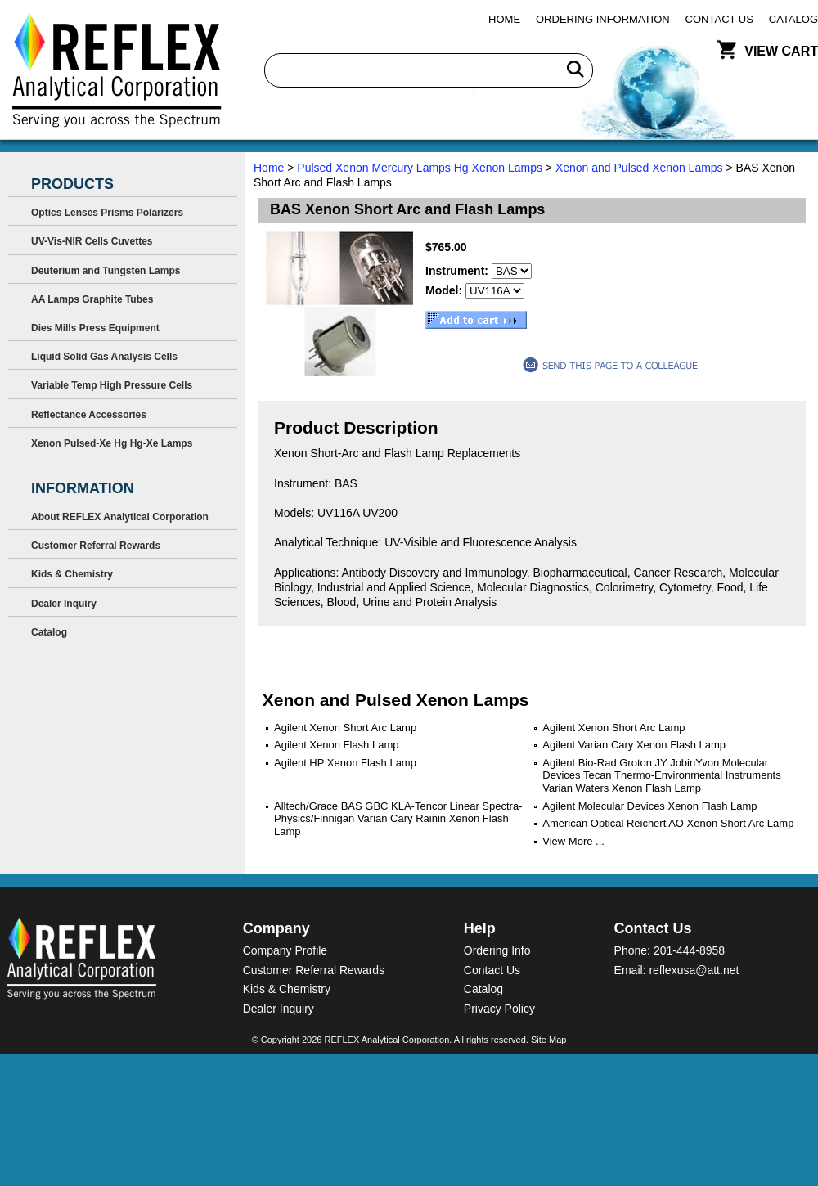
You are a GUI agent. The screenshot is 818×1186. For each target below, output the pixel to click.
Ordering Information (603, 19)
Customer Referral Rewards (95, 545)
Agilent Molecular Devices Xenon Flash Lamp (649, 806)
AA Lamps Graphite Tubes (92, 299)
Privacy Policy (499, 1008)
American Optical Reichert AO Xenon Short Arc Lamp (667, 823)
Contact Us (719, 19)
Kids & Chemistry (72, 574)
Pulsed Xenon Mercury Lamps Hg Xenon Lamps (419, 167)
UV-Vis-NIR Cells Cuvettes (92, 241)
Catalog (793, 19)
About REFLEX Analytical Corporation (120, 517)
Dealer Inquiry (64, 603)
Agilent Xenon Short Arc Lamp (345, 727)
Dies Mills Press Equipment (95, 328)
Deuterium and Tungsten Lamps (105, 270)
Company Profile (285, 950)
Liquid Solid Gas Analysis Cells (104, 356)
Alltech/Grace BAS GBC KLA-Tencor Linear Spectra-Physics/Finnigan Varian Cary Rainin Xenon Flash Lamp (398, 819)
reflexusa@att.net (694, 970)
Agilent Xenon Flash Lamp (336, 745)
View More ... (573, 841)
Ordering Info (497, 950)
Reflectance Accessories (88, 414)
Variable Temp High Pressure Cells (111, 385)
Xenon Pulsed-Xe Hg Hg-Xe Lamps (111, 443)
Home (504, 19)
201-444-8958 (689, 950)
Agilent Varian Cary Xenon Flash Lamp (634, 745)
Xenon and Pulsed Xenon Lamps (639, 167)
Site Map (548, 1039)
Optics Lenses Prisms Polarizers (107, 212)
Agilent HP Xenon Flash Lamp (345, 763)
